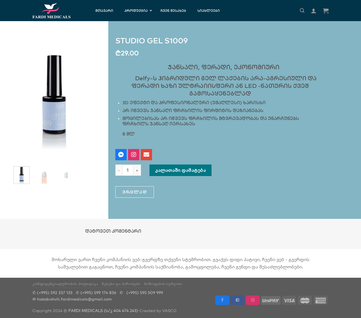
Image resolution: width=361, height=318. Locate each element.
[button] (134, 192)
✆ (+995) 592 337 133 (52, 292)
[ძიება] (302, 10)
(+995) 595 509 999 (144, 292)
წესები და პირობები (121, 284)
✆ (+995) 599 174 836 (96, 292)
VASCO (169, 310)
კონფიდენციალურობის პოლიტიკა (65, 284)
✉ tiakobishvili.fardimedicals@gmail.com (72, 299)
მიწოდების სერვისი (163, 284)
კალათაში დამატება (180, 170)
